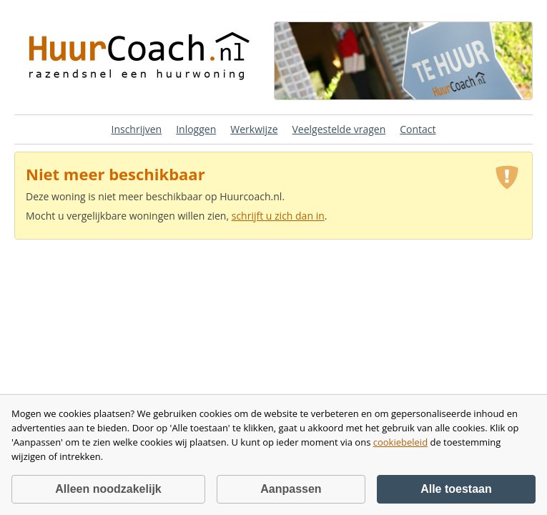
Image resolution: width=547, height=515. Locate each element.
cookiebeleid (400, 442)
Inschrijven (136, 129)
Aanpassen (290, 489)
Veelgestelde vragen (339, 129)
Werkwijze (253, 129)
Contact (417, 129)
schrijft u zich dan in (278, 215)
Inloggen (196, 129)
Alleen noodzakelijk (108, 489)
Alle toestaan (456, 489)
